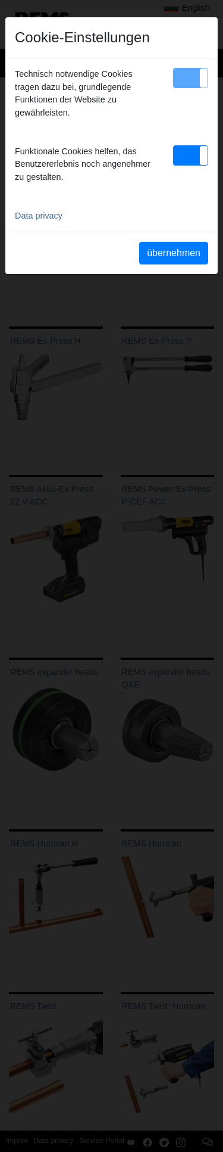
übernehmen (173, 253)
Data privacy (38, 215)
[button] (190, 78)
